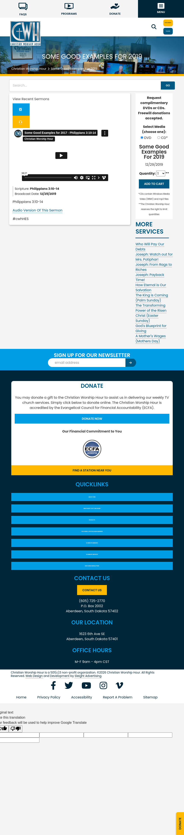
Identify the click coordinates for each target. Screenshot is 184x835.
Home (21, 734)
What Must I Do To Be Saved (92, 525)
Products (92, 540)
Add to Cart (154, 188)
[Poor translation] (15, 765)
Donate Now (92, 427)
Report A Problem (117, 734)
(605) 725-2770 (92, 637)
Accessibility (81, 734)
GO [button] (163, 85)
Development (59, 713)
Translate (160, 31)
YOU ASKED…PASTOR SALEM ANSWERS (92, 554)
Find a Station (159, 22)
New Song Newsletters (92, 599)
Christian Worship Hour (28, 69)
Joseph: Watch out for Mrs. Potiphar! (153, 265)
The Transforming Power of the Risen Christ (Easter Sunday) (150, 321)
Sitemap (150, 734)
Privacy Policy (48, 734)
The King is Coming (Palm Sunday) (151, 306)
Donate (179, 819)
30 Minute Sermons (92, 569)
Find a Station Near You (92, 481)
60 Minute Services (92, 584)
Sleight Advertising (88, 713)
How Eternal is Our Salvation (150, 296)
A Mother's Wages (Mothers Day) (150, 347)
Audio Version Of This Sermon (37, 212)
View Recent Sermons (31, 99)
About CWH (92, 510)
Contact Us (92, 626)
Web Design (34, 713)
